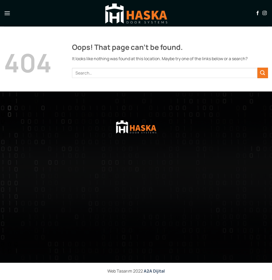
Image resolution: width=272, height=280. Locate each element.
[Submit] (262, 73)
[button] (7, 13)
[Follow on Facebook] (258, 13)
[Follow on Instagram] (264, 13)
